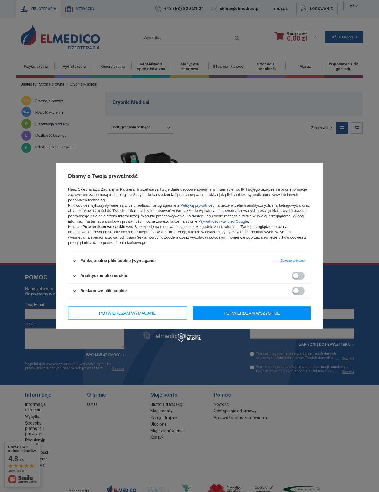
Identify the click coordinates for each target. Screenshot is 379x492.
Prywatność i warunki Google (223, 221)
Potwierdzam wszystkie (252, 313)
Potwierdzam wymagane (127, 313)
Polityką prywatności (197, 205)
